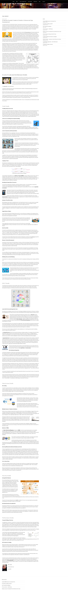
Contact (43, 1)
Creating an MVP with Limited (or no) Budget (50, 36)
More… (17, 1)
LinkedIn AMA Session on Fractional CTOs (49, 21)
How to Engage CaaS (23, 1)
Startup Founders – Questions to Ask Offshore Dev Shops (52, 39)
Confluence (33, 236)
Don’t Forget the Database (47, 26)
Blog (40, 1)
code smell (5, 86)
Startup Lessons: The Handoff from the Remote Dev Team (52, 31)
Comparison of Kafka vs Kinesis (48, 44)
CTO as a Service (16, 4)
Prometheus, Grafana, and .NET (48, 23)
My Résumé (35, 1)
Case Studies (30, 1)
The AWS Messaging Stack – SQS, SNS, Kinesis (50, 41)
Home (13, 1)
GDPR (17, 500)
